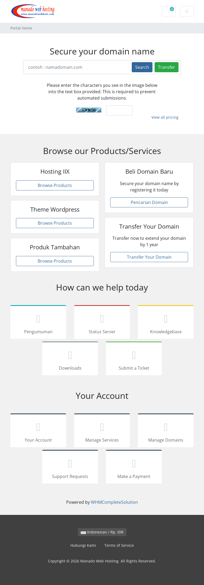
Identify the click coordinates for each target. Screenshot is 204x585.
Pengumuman (38, 323)
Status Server (102, 323)
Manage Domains (166, 431)
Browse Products (55, 185)
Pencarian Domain (149, 202)
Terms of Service (119, 545)
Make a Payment (134, 467)
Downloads (70, 359)
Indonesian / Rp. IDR (102, 532)
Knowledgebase (166, 323)
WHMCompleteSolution (114, 502)
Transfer (166, 67)
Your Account (38, 431)
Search (142, 67)
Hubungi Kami (83, 545)
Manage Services (102, 431)
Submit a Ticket (134, 359)
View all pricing (164, 117)
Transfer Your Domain (149, 257)
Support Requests (70, 467)
